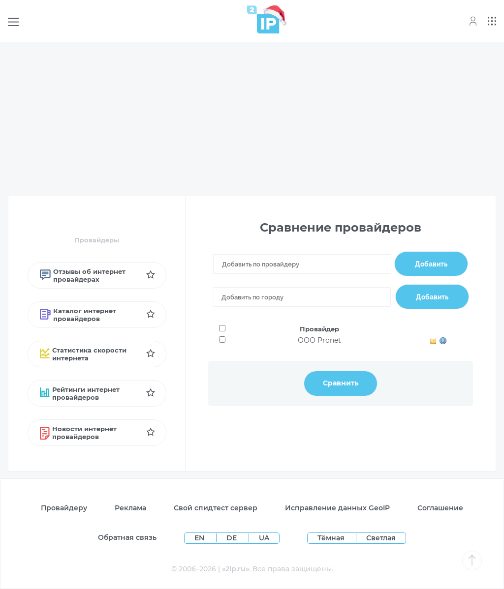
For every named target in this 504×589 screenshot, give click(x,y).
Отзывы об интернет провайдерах (83, 275)
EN (200, 537)
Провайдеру (64, 507)
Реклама (130, 507)
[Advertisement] (252, 119)
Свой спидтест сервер (215, 507)
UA (264, 537)
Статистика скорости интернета (83, 354)
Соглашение (440, 507)
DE (232, 537)
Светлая (381, 537)
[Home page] (263, 19)
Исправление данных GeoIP (337, 507)
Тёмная (331, 537)
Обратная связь (127, 537)
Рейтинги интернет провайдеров (80, 393)
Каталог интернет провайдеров (78, 315)
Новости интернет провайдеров (78, 433)
